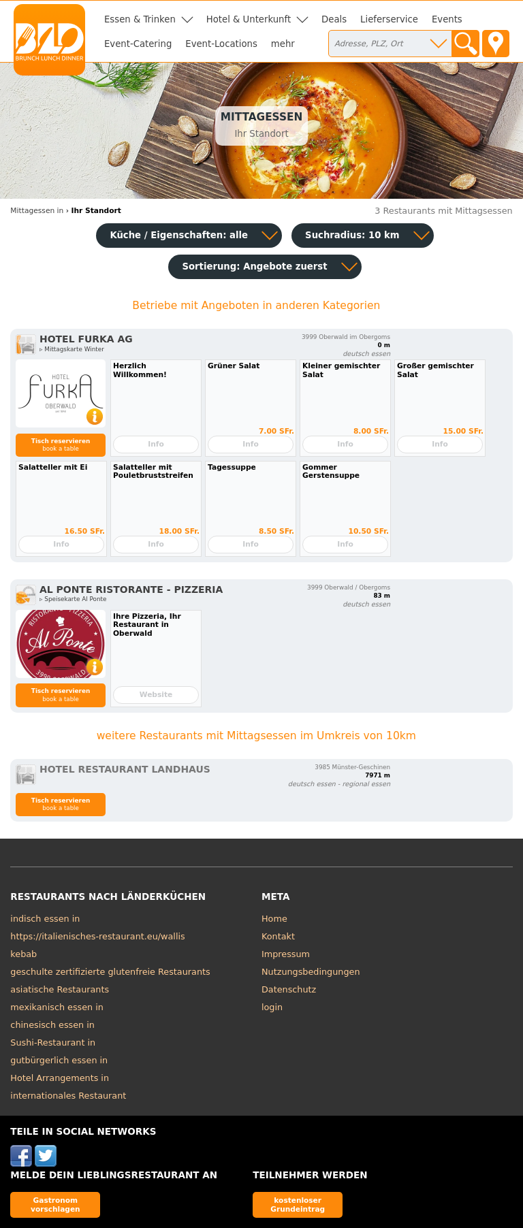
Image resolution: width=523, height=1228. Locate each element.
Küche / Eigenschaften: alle (179, 235)
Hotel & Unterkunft (248, 19)
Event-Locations (221, 44)
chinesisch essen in (52, 1025)
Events (447, 19)
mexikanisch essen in (57, 1007)
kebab (23, 954)
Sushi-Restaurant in (52, 1042)
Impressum (286, 954)
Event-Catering (138, 44)
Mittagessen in (36, 210)
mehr (283, 44)
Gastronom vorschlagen (55, 1204)
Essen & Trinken (140, 19)
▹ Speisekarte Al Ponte (72, 599)
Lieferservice (389, 19)
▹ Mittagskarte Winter (71, 349)
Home (274, 919)
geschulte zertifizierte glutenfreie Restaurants (110, 972)
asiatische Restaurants (59, 989)
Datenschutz (289, 989)
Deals (334, 19)
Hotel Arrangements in (59, 1078)
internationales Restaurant (68, 1095)
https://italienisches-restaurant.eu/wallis (97, 936)
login (272, 1007)
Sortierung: (254, 266)
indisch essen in (45, 919)
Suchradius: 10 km (352, 235)
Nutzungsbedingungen (311, 972)
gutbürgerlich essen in (59, 1060)
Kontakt (278, 936)
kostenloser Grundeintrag (297, 1204)
